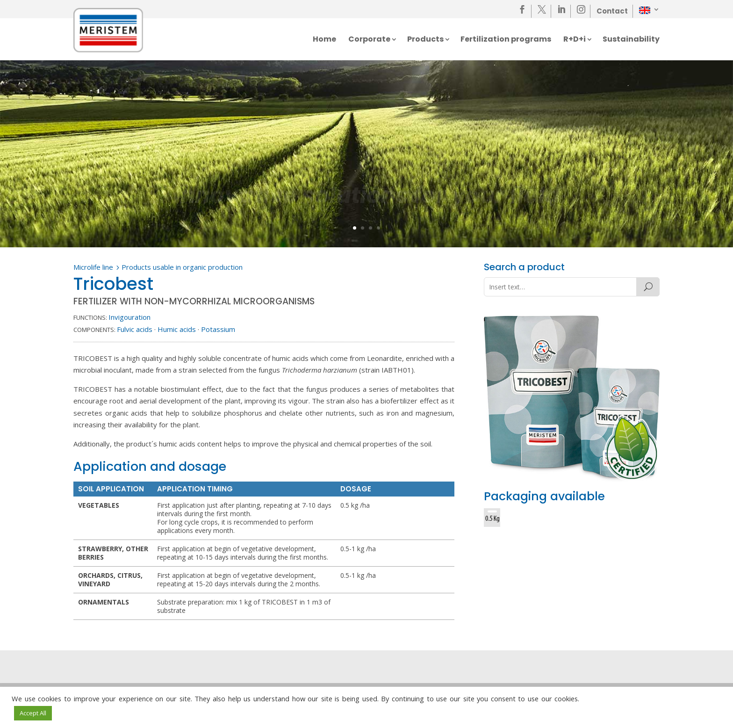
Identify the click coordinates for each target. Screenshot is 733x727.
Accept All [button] (33, 713)
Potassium (218, 329)
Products (425, 40)
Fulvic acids (134, 329)
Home (324, 40)
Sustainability (631, 40)
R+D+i (574, 40)
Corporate (369, 40)
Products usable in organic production (182, 267)
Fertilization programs (505, 40)
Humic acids (177, 329)
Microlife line (93, 267)
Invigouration (129, 317)
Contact (612, 11)
